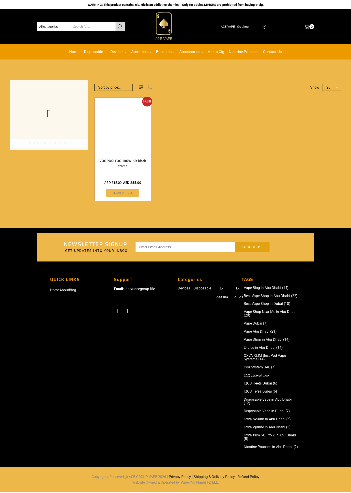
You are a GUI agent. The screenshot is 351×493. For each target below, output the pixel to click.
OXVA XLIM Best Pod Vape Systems (265, 358)
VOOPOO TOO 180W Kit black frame (123, 163)
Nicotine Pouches (244, 51)
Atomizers (141, 51)
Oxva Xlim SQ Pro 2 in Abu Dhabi (270, 437)
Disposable (95, 51)
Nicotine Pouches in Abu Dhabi (271, 447)
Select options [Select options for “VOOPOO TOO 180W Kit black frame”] (122, 193)
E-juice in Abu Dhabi (263, 348)
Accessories (191, 51)
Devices (118, 51)
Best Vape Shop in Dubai (267, 304)
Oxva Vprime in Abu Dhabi (267, 427)
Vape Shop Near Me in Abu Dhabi (270, 314)
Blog (72, 290)
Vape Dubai (256, 324)
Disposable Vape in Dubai (267, 411)
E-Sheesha (221, 293)
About (64, 290)
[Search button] (120, 26)
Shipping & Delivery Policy (214, 477)
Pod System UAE (260, 368)
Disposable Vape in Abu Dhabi (268, 402)
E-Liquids (165, 51)
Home (74, 51)
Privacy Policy (180, 477)
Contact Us (272, 51)
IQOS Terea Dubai (260, 392)
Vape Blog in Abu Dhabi (266, 288)
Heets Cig (216, 51)
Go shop (243, 26)
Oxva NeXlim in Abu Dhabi (267, 419)
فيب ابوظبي (256, 376)
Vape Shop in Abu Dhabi (267, 340)
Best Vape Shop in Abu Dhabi (270, 296)
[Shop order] (113, 87)
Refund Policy (248, 477)
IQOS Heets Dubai (260, 384)
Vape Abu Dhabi (260, 332)
